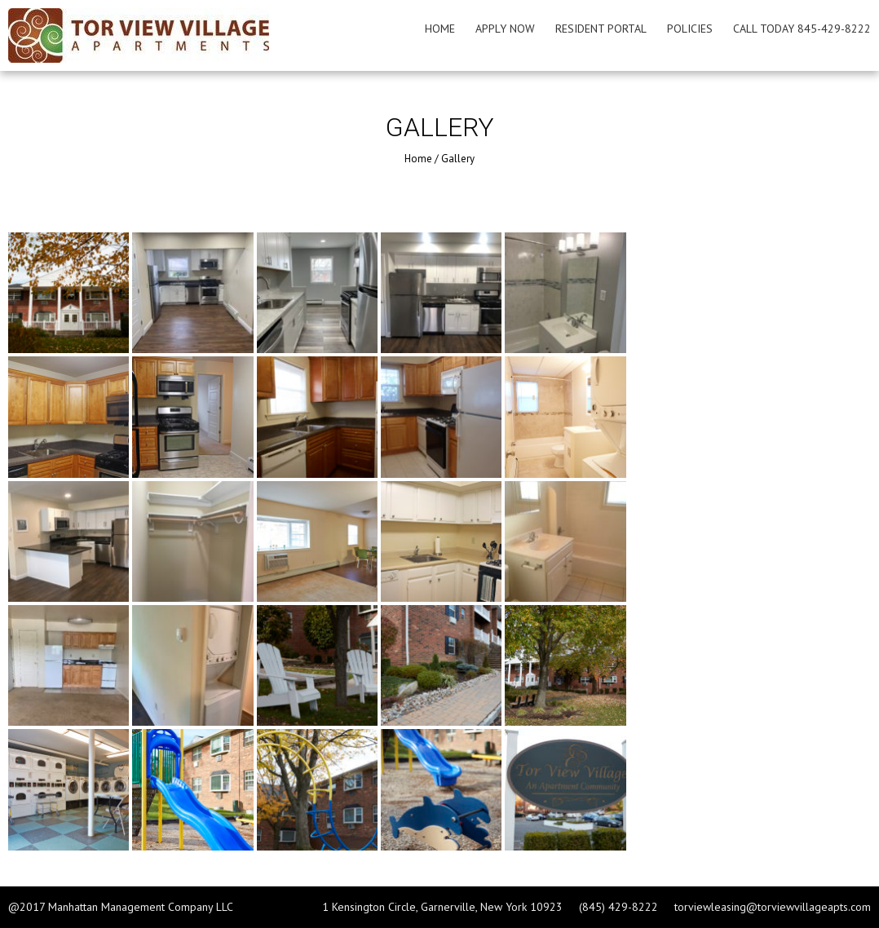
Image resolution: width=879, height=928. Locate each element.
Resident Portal (601, 28)
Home (440, 28)
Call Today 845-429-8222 (802, 28)
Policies (690, 28)
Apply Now (505, 28)
